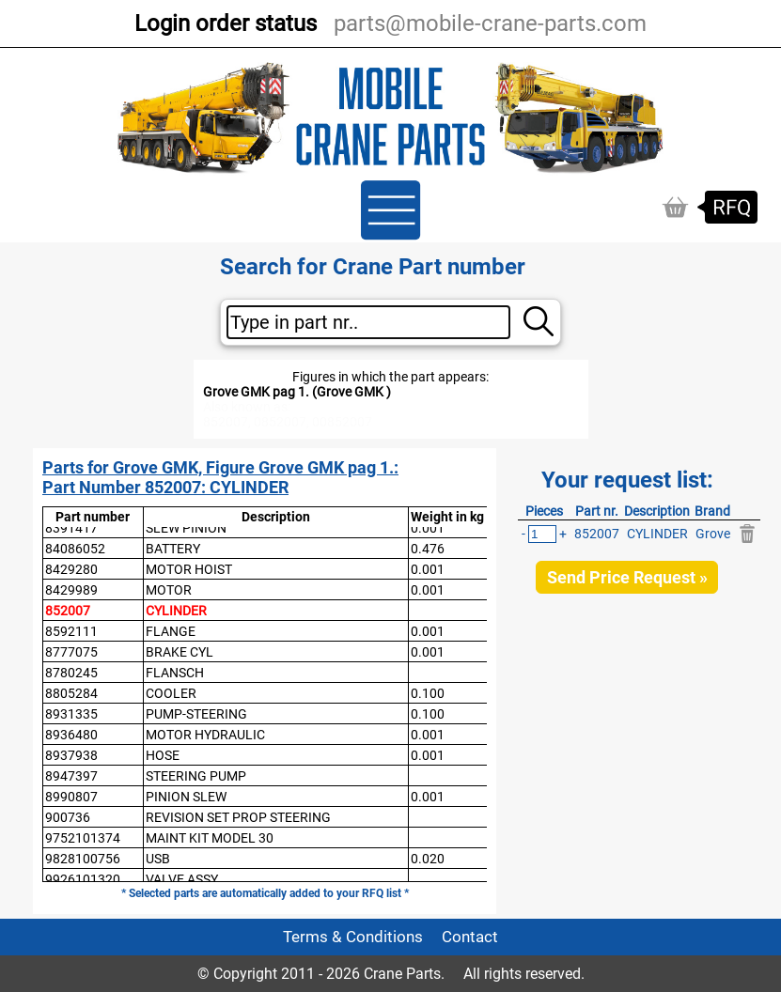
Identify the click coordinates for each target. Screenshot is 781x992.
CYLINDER (176, 610)
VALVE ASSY (182, 879)
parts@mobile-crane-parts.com (490, 23)
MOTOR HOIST (189, 569)
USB (158, 858)
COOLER (171, 693)
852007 (67, 610)
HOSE (163, 755)
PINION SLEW (186, 796)
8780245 (71, 672)
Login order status (225, 23)
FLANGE (170, 631)
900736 (67, 817)
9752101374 (82, 837)
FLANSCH (175, 672)
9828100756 (82, 858)
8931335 (71, 713)
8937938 (71, 755)
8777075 (71, 651)
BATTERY (173, 548)
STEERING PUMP (196, 775)
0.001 (428, 527)
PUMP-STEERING (196, 713)
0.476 (428, 548)
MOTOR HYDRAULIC (205, 734)
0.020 (428, 858)
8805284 (71, 693)
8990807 (71, 796)
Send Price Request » (627, 577)
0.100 (428, 693)
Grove (712, 533)
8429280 (71, 569)
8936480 (71, 734)
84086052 (75, 548)
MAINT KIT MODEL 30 (209, 837)
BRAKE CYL (179, 651)
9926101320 (82, 879)
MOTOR (169, 589)
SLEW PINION (186, 527)
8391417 (71, 527)
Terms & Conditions (353, 937)
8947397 (71, 775)
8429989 (71, 589)
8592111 (71, 631)
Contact (470, 937)
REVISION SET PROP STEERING (238, 817)
